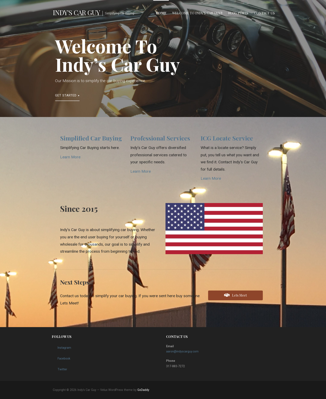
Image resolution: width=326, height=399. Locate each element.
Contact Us (264, 13)
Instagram (61, 347)
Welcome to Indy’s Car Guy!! (197, 13)
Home (161, 13)
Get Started (66, 95)
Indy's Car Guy (76, 12)
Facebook (61, 357)
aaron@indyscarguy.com (182, 351)
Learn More (70, 157)
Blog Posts (238, 13)
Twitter (59, 368)
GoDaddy (143, 390)
